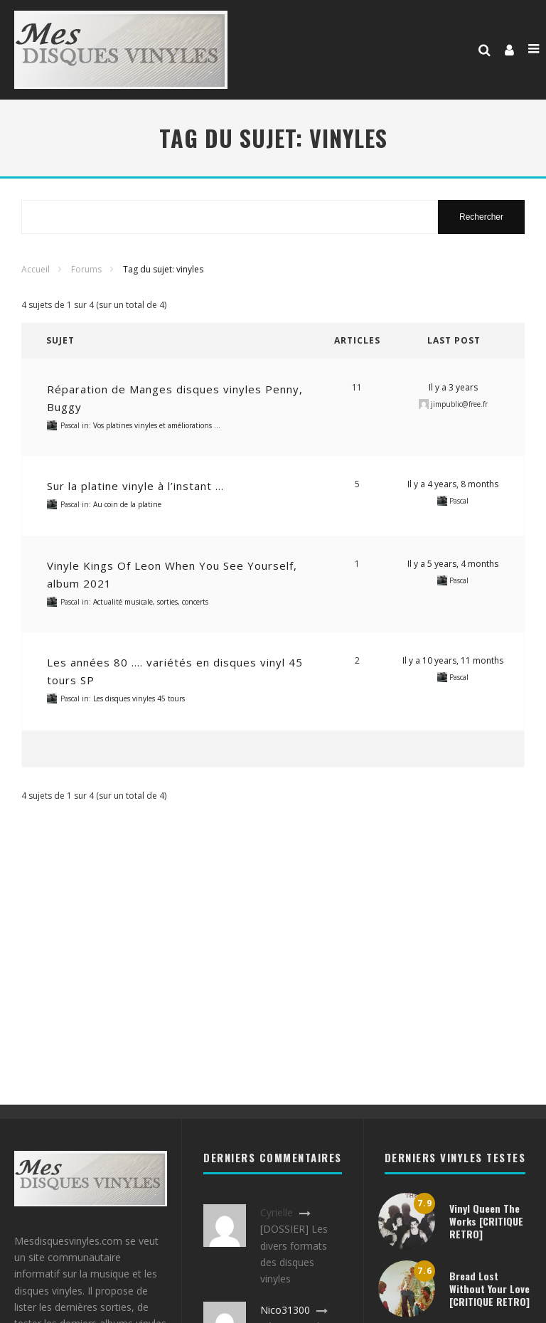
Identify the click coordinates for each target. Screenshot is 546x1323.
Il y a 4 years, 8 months (452, 484)
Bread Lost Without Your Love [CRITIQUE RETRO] (489, 1288)
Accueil (35, 269)
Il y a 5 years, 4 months (452, 564)
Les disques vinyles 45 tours (139, 698)
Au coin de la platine (127, 504)
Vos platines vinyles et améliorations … (156, 425)
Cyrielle (276, 1212)
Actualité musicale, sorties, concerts (150, 602)
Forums (86, 269)
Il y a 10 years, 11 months (452, 660)
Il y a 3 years (453, 387)
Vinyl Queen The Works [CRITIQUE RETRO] (486, 1221)
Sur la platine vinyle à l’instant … (135, 486)
